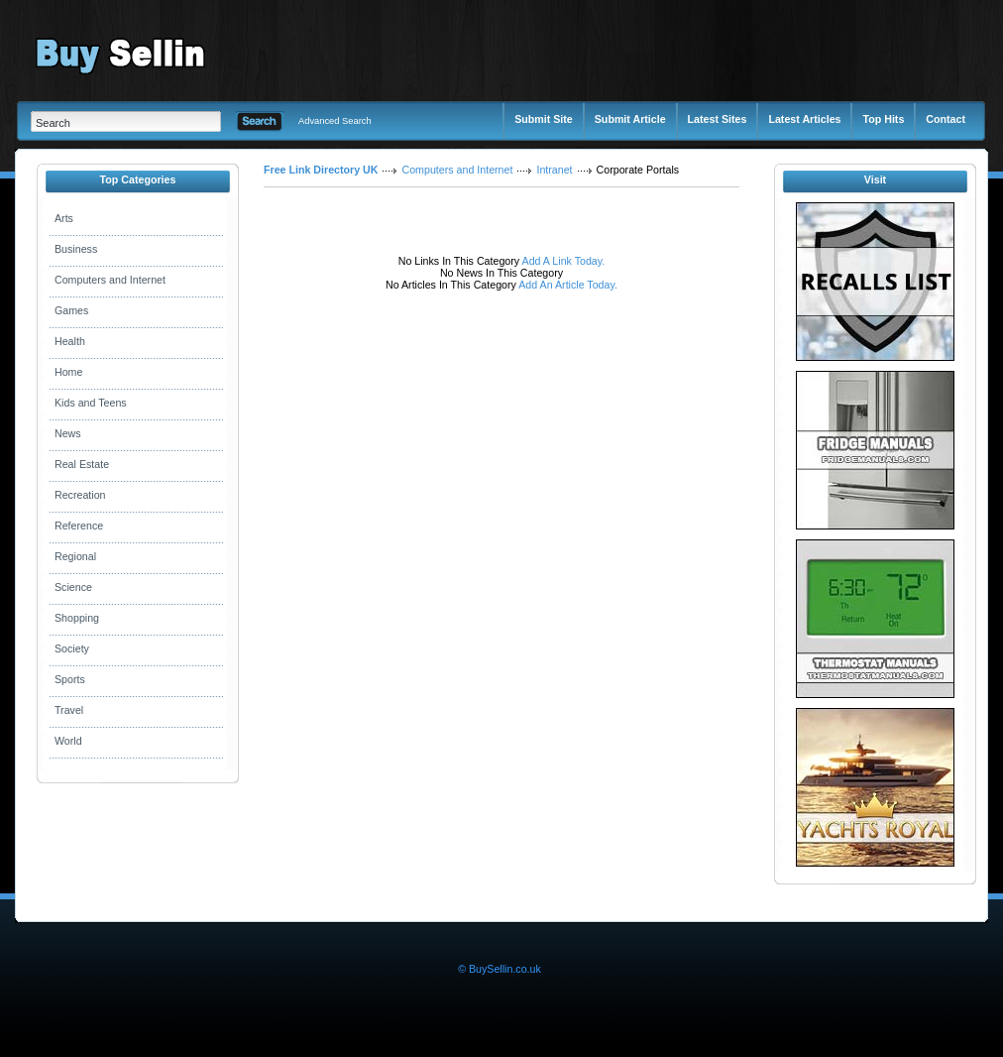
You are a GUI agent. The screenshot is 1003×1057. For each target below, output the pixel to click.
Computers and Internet (110, 280)
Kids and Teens (91, 403)
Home (68, 372)
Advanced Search (335, 121)
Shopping (77, 618)
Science (73, 587)
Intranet (554, 170)
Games (71, 310)
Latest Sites (717, 119)
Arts (64, 218)
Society (72, 648)
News (68, 433)
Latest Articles (804, 119)
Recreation (80, 495)
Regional (75, 556)
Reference (79, 525)
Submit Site (543, 119)
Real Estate (82, 464)
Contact (945, 119)
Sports (70, 679)
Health (70, 341)
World (68, 741)
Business (76, 249)
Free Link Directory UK (321, 170)
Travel (69, 710)
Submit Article (630, 119)
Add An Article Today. (567, 285)
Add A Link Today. (562, 261)
